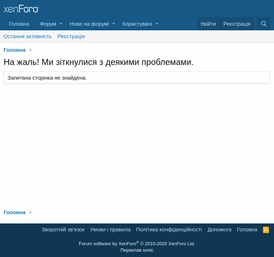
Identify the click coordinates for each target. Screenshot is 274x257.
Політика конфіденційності (169, 229)
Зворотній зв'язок (63, 229)
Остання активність (28, 36)
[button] (60, 23)
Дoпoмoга (220, 229)
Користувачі (137, 24)
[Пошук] (263, 23)
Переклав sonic (137, 250)
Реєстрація (71, 36)
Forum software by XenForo (137, 243)
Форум (48, 24)
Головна (19, 24)
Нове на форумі (89, 24)
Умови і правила (110, 229)
